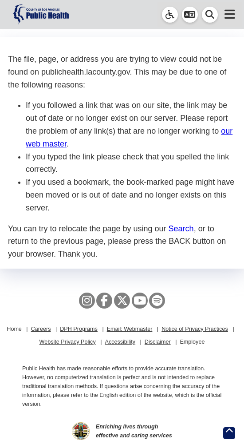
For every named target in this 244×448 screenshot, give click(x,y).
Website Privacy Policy (67, 342)
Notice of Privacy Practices (194, 329)
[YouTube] (140, 301)
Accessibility (120, 342)
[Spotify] (157, 301)
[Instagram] (87, 301)
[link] (170, 15)
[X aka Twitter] (122, 301)
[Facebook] (104, 301)
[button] (190, 15)
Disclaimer (158, 342)
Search (181, 228)
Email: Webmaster (130, 329)
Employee (192, 342)
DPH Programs (79, 329)
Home (14, 329)
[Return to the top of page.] (229, 433)
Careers (41, 329)
